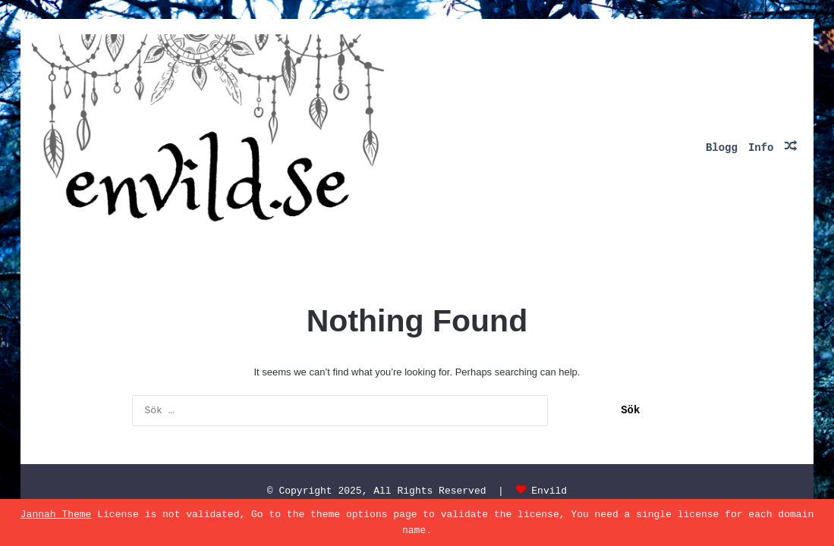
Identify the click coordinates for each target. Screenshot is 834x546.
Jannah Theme (56, 514)
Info (761, 148)
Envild (549, 491)
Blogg (722, 148)
